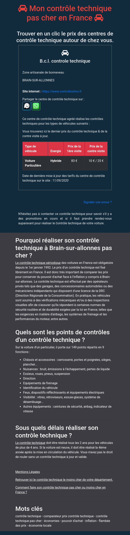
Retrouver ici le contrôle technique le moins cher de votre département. (64, 480)
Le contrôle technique (30, 443)
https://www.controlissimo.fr (62, 91)
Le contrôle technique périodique (38, 263)
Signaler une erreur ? (97, 202)
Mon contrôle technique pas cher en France (65, 13)
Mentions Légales (27, 472)
